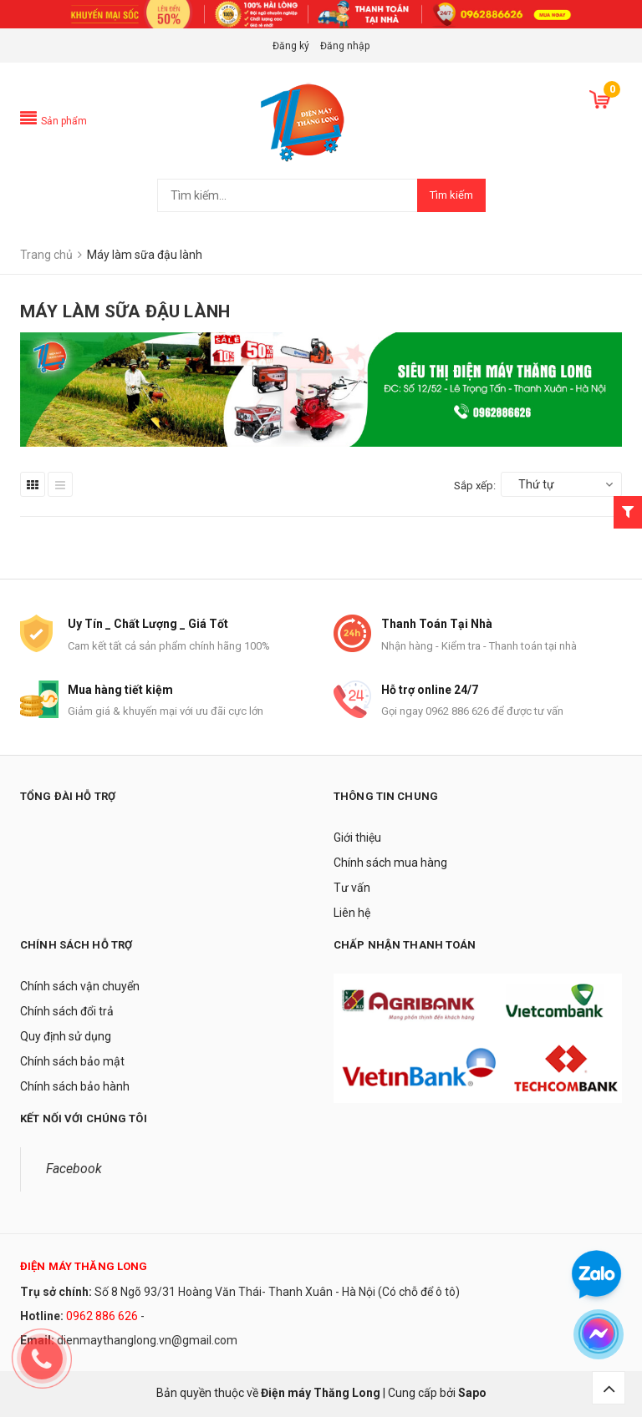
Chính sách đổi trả (67, 1011)
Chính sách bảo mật (72, 1061)
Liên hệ (352, 912)
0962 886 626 (102, 1316)
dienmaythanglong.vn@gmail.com (147, 1340)
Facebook (74, 1169)
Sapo (472, 1392)
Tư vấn (352, 887)
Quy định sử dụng (65, 1036)
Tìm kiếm (451, 195)
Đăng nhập (344, 46)
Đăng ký (291, 46)
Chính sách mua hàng (390, 862)
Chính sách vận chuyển (80, 986)
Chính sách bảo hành (75, 1086)
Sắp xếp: (475, 485)
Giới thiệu (357, 837)
